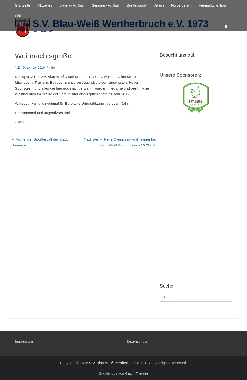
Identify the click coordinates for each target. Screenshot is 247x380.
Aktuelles (44, 5)
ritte (52, 67)
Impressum (24, 341)
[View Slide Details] (196, 97)
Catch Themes (137, 373)
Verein (158, 5)
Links (19, 16)
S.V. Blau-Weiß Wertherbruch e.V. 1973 (121, 363)
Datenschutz (137, 341)
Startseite (22, 5)
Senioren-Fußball (105, 5)
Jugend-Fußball (71, 5)
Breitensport (136, 5)
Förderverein (181, 5)
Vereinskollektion (212, 5)
